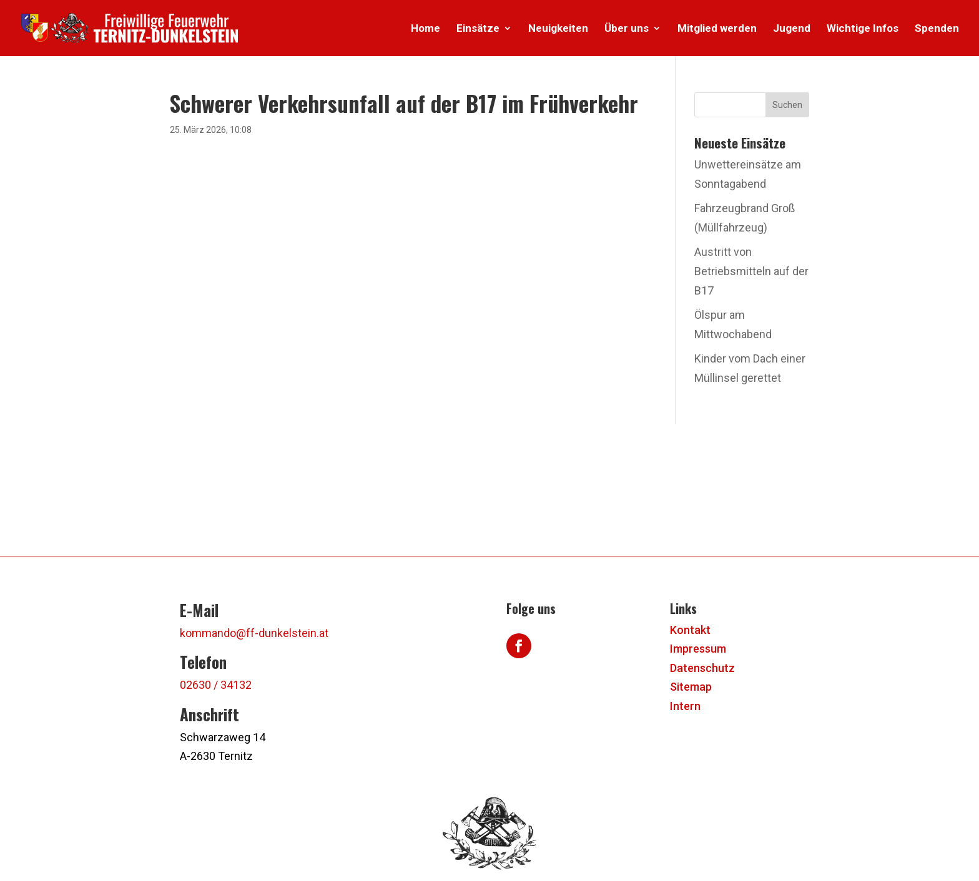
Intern (685, 706)
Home (425, 29)
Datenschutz (702, 667)
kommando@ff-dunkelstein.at (254, 633)
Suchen (787, 105)
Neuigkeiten (558, 29)
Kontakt (690, 629)
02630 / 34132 (216, 684)
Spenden (937, 29)
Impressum (698, 648)
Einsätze (477, 29)
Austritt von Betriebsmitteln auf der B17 (751, 270)
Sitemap (691, 686)
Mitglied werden (717, 29)
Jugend (791, 29)
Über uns (626, 29)
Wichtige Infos (862, 29)
